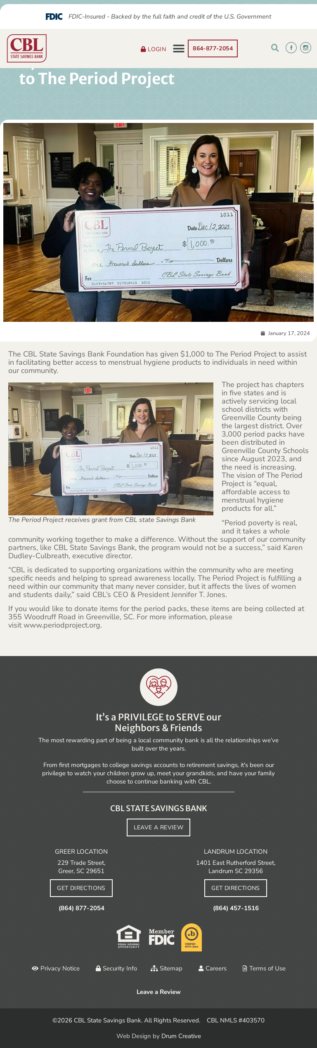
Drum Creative (181, 1036)
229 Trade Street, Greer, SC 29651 (81, 867)
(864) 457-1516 (236, 908)
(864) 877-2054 (81, 908)
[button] (178, 48)
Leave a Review (159, 992)
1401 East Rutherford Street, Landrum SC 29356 (235, 867)
